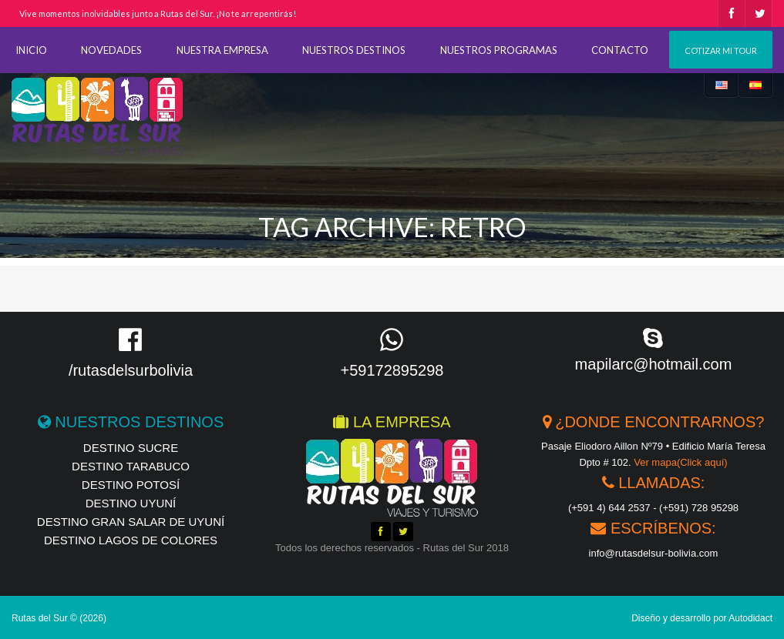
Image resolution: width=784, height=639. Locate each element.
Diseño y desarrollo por (701, 618)
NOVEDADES (111, 50)
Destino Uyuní (131, 503)
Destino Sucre (130, 447)
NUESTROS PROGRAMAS (498, 50)
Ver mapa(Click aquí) (680, 462)
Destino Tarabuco (131, 466)
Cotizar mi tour (721, 50)
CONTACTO (619, 50)
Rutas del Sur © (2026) (59, 618)
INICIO (31, 50)
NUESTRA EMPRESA (222, 50)
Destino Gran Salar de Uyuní (130, 521)
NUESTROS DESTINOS (353, 50)
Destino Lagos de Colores (130, 540)
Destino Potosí (131, 484)
